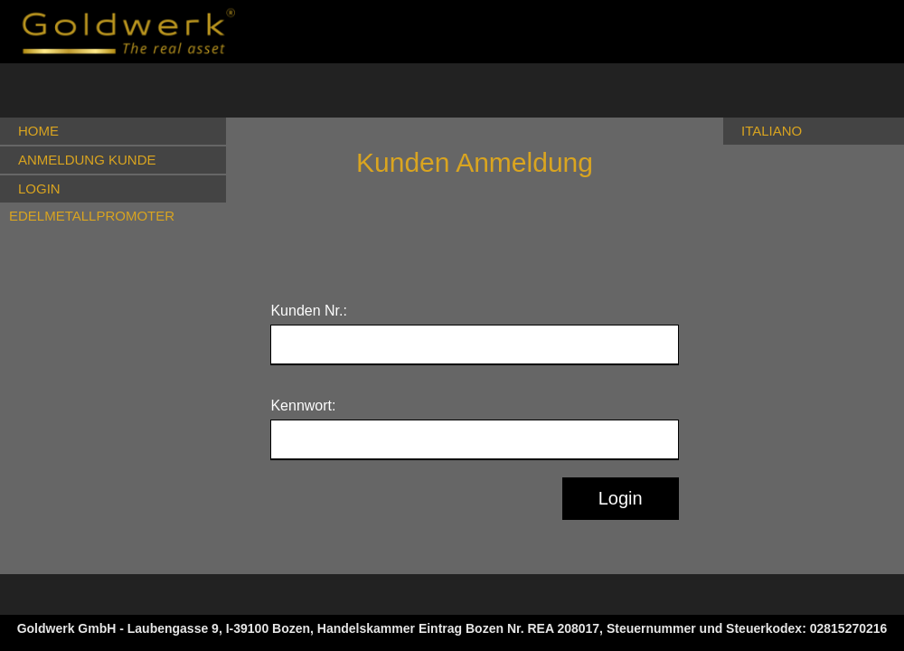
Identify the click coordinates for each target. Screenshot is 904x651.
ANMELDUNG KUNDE (87, 159)
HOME (38, 130)
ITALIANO (771, 130)
